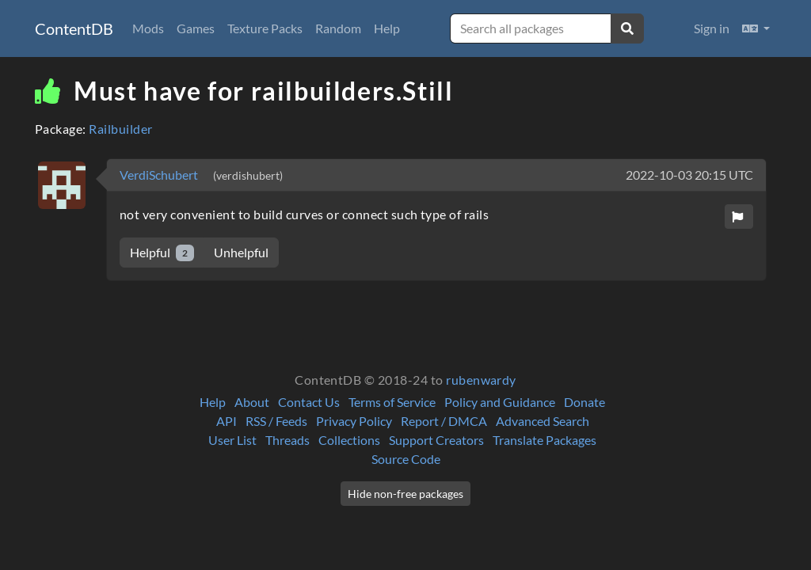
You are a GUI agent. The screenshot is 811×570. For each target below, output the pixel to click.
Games (196, 28)
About (251, 401)
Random (338, 28)
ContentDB (74, 28)
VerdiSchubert (160, 174)
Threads (287, 439)
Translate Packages (544, 439)
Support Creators (436, 439)
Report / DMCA (444, 420)
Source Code (405, 458)
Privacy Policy (354, 420)
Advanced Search (542, 420)
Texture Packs (265, 28)
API (226, 420)
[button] (756, 28)
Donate (584, 401)
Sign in (711, 28)
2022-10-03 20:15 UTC (689, 174)
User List (232, 439)
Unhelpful (241, 252)
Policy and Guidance (499, 401)
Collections (349, 439)
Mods (148, 28)
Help (387, 28)
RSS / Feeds (276, 420)
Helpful (162, 253)
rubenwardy (481, 379)
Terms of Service (392, 401)
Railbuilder (120, 128)
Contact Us (309, 401)
